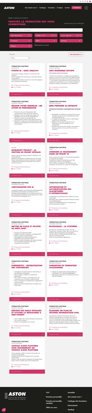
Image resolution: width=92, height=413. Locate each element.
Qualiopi (71, 409)
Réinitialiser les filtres (41, 45)
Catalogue (42, 8)
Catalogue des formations (77, 401)
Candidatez (76, 7)
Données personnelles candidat (54, 402)
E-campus (60, 8)
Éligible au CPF (45, 35)
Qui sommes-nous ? (31, 8)
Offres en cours (51, 407)
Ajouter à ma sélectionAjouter (42, 94)
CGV (47, 392)
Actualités (71, 392)
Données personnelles (54, 397)
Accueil (10, 18)
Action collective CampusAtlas (70, 36)
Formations (51, 8)
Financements (73, 405)
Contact (67, 8)
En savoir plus (17, 94)
